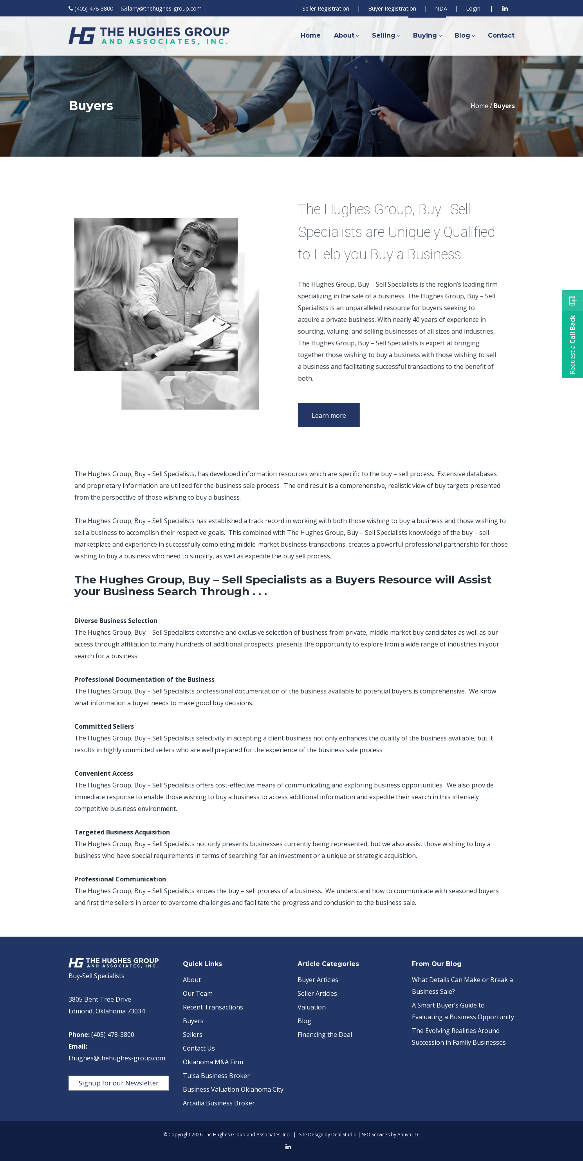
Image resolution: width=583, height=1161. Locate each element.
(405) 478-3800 (93, 8)
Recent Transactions (213, 1007)
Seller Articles (317, 993)
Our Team (198, 993)
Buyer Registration (392, 8)
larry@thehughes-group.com (165, 8)
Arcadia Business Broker (219, 1103)
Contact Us (199, 1048)
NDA (441, 8)
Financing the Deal (325, 1034)
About (192, 979)
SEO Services (376, 1134)
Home (479, 105)
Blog (304, 1021)
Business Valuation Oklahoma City (233, 1089)
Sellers (192, 1034)
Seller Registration (325, 8)
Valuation (312, 1007)
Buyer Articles (318, 979)
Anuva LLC (408, 1134)
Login (473, 8)
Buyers (193, 1021)
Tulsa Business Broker (216, 1075)
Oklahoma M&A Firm (213, 1062)
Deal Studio (344, 1134)
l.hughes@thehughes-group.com (117, 1058)
